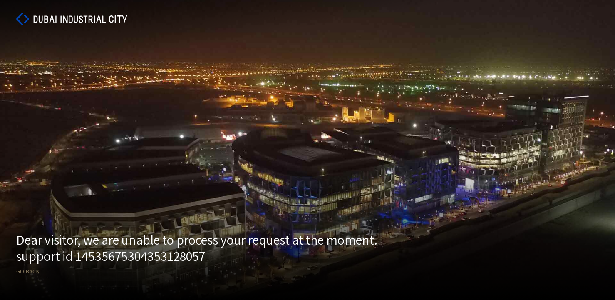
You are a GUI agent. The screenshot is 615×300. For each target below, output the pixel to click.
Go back (28, 271)
